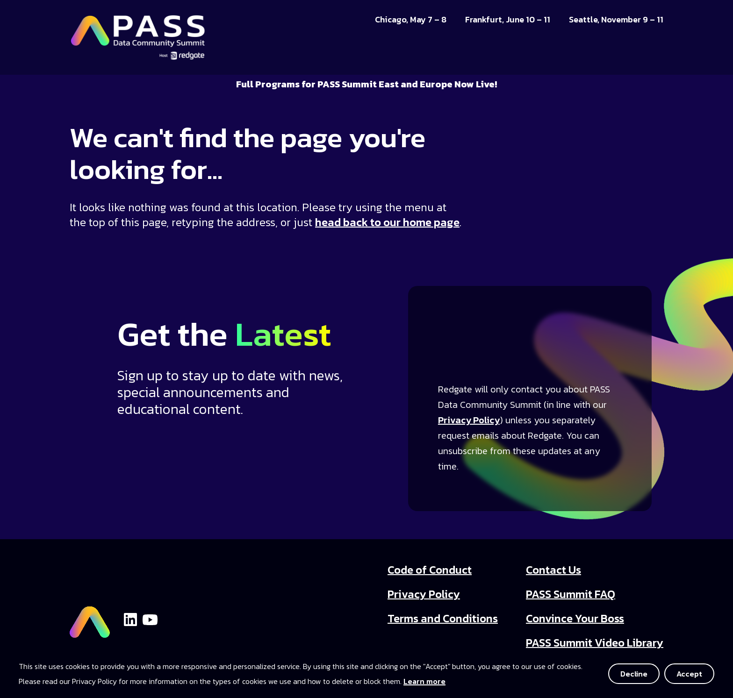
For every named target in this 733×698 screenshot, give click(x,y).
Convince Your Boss (575, 618)
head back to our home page (387, 222)
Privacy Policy (469, 420)
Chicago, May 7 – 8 (410, 19)
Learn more (424, 681)
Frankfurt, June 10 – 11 (507, 19)
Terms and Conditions (443, 618)
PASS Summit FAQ (570, 594)
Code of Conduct (430, 570)
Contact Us (553, 570)
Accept (689, 673)
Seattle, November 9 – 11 (616, 19)
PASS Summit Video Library (594, 642)
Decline (633, 673)
